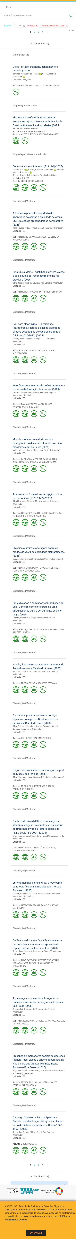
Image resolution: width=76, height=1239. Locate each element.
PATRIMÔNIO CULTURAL (23, 789)
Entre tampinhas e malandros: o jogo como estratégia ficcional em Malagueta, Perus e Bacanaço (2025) (37, 886)
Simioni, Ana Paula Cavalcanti (25, 128)
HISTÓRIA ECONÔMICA (31, 85)
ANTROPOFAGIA (20, 353)
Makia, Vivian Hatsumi (22, 450)
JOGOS (55, 905)
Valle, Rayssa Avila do (22, 228)
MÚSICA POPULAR (29, 292)
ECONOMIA (48, 85)
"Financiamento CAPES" (54, 26)
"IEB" (21, 26)
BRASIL (56, 85)
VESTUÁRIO (26, 568)
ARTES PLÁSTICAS (29, 134)
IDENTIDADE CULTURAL (44, 786)
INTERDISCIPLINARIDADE (32, 181)
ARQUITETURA (27, 1021)
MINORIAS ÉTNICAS (47, 462)
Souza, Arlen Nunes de (22, 951)
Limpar (71, 30)
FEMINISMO (56, 292)
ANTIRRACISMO (56, 629)
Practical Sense (26, 131)
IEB (24, 79)
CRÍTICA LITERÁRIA (53, 513)
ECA (27, 178)
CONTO (47, 905)
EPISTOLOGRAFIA (20, 407)
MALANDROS (18, 908)
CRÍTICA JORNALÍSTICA (35, 516)
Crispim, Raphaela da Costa (25, 893)
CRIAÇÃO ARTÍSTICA (38, 350)
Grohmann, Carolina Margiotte (26, 836)
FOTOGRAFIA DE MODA (49, 568)
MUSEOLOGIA (27, 786)
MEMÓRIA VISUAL (21, 1024)
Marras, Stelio (19, 170)
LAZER (25, 963)
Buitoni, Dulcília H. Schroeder (40, 170)
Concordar (36, 1233)
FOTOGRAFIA (41, 1021)
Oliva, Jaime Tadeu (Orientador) (47, 951)
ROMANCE (34, 407)
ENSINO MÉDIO (28, 237)
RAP (40, 292)
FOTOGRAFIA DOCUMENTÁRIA (26, 571)
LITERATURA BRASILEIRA (32, 513)
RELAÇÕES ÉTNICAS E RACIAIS (35, 629)
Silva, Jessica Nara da (22, 283)
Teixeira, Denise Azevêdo (23, 618)
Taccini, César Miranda (22, 392)
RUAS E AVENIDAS (29, 960)
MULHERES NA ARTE (47, 1082)
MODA (35, 568)
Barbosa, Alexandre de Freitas (26, 74)
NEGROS (26, 632)
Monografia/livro (21, 54)
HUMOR (48, 404)
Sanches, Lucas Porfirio (23, 671)
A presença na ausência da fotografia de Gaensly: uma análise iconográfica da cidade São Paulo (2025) (38, 1002)
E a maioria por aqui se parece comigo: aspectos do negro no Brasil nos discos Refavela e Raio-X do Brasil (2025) (35, 719)
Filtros (8, 26)
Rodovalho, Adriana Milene (24, 1132)
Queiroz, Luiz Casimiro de (24, 1009)
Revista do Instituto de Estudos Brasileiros (38, 175)
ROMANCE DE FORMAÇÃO (32, 404)
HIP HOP (46, 292)
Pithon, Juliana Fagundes (24, 339)
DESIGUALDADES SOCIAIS (24, 1085)
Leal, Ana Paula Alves (22, 559)
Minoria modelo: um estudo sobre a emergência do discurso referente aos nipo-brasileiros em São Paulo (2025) (37, 443)
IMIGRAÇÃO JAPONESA (31, 459)
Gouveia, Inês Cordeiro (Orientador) (48, 283)
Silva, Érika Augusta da (22, 777)
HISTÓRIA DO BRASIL (45, 848)
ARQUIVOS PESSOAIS (47, 683)
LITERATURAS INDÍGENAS (24, 851)
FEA (29, 79)
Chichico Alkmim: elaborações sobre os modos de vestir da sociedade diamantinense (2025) (39, 552)
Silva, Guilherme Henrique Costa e (27, 726)
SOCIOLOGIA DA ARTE (48, 134)
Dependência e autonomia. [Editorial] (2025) (38, 166)
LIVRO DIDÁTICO (28, 848)
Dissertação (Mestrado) (24, 201)
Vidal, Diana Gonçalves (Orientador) (47, 228)
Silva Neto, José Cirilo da (23, 501)
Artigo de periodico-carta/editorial (29, 154)
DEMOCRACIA (31, 462)
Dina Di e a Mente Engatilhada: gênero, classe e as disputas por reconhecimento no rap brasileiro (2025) (39, 275)
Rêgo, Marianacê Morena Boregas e (28, 1071)
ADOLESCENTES (42, 237)
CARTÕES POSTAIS (55, 1021)
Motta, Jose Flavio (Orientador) (46, 450)
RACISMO (47, 459)
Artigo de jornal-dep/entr (25, 105)
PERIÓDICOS (18, 516)
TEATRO (24, 350)
